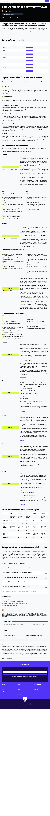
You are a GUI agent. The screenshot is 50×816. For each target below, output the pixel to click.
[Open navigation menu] (1, 1)
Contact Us (3, 689)
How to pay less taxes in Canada (11, 599)
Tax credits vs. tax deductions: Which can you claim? (15, 603)
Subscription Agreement (29, 676)
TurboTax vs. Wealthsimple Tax (10, 605)
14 (41, 640)
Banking (19, 689)
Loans (18, 696)
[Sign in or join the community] (47, 1)
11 (30, 640)
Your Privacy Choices (25, 709)
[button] (46, 568)
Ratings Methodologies (5, 691)
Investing (19, 691)
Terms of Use (24, 676)
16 (48, 640)
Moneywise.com (35, 686)
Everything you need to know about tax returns (14, 601)
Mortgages (19, 694)
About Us (3, 686)
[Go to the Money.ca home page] (6, 1)
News (18, 686)
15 (44, 640)
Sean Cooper (6, 10)
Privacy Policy (36, 676)
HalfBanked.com (35, 689)
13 (37, 640)
